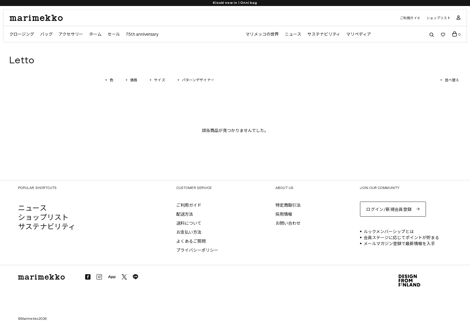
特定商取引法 (288, 205)
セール (114, 34)
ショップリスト (439, 18)
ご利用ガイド (410, 18)
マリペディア (358, 34)
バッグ (46, 34)
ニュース (293, 34)
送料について (188, 223)
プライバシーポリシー (197, 250)
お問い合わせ (288, 223)
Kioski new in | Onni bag (235, 3)
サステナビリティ (323, 34)
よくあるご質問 (191, 241)
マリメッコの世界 (262, 34)
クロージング (21, 34)
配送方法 (184, 214)
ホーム (95, 34)
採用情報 (283, 214)
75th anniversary (142, 34)
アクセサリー (70, 34)
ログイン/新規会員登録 (389, 209)
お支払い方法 (188, 232)
